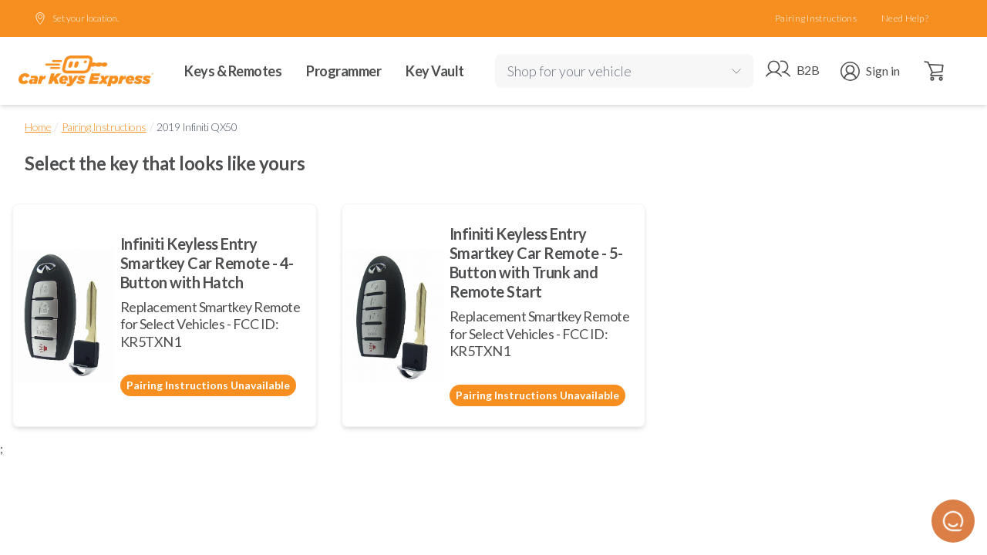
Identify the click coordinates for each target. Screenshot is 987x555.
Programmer (343, 70)
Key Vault (435, 70)
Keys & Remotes (232, 70)
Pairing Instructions (816, 18)
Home (38, 126)
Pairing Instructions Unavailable (208, 385)
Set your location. (76, 18)
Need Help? (904, 18)
